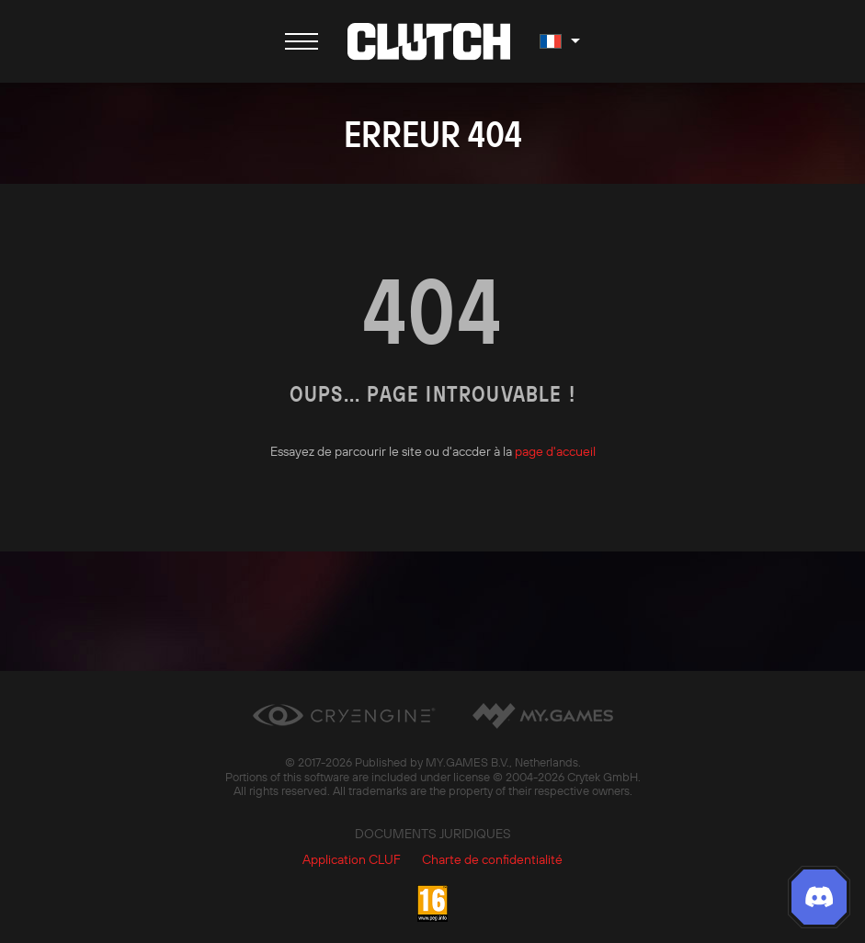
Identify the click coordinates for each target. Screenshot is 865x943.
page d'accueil (555, 451)
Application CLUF (351, 859)
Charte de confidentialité (492, 859)
